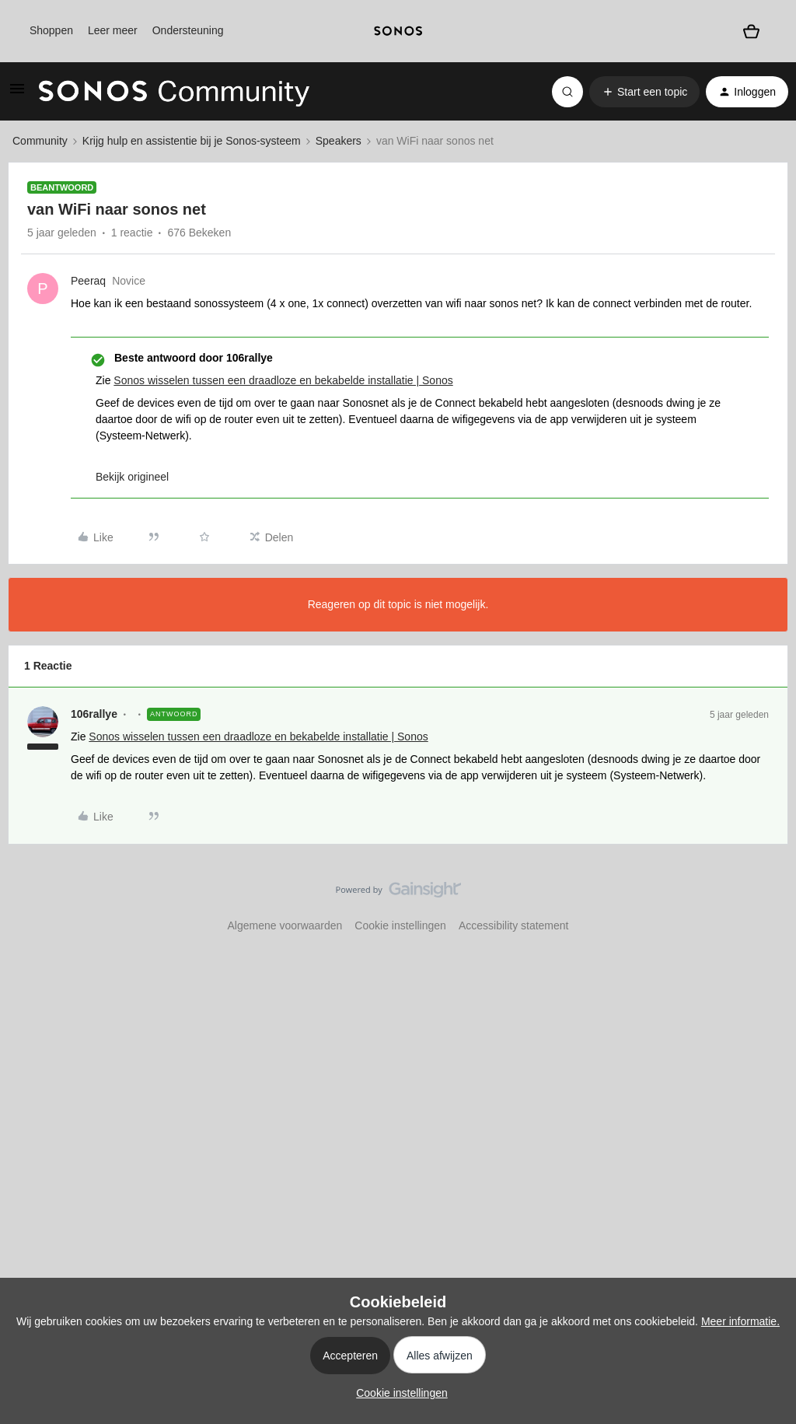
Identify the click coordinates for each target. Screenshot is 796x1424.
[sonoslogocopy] (397, 31)
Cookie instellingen (400, 925)
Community (40, 141)
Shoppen (51, 30)
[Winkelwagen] (750, 31)
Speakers (338, 141)
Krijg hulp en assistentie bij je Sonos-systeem (191, 141)
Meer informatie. (740, 1321)
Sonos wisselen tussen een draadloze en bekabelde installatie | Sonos (282, 380)
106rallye (94, 714)
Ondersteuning (188, 30)
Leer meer (113, 30)
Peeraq (88, 281)
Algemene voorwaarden (284, 925)
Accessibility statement (514, 925)
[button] (17, 94)
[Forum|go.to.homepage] (174, 91)
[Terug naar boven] (764, 902)
